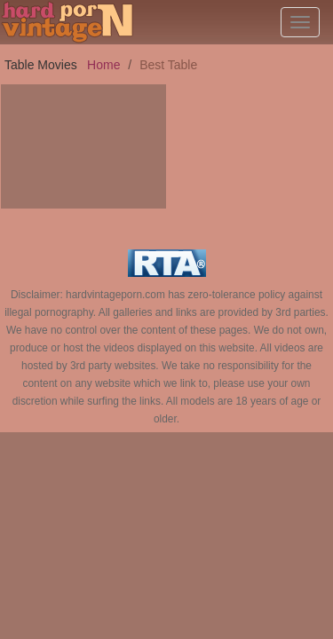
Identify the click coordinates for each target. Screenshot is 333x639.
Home (103, 65)
